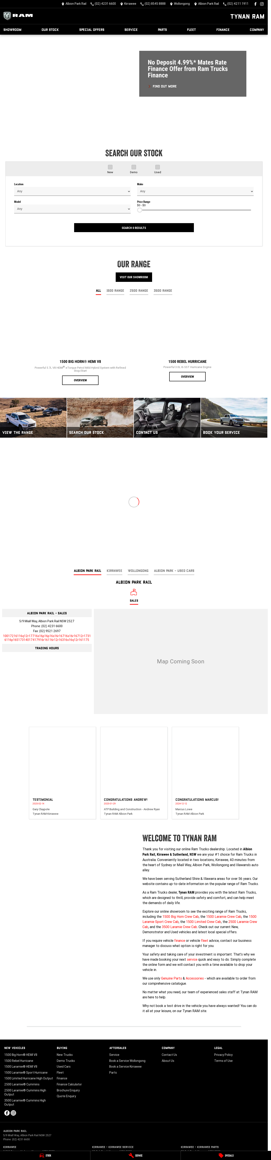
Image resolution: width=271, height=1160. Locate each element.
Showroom (12, 29)
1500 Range (115, 290)
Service (131, 29)
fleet (204, 940)
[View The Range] (33, 418)
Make (140, 184)
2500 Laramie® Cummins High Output (25, 1092)
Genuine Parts (171, 978)
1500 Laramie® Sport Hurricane (26, 1072)
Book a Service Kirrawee (125, 1066)
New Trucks (65, 1055)
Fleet (191, 29)
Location (18, 184)
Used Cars (63, 1066)
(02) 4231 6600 (52, 626)
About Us (168, 1061)
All (98, 290)
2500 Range (139, 290)
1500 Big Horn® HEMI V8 (20, 1055)
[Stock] (45, 1155)
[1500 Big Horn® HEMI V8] (80, 344)
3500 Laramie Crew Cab (179, 927)
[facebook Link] (255, 4)
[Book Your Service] (234, 418)
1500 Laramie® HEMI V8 (20, 1066)
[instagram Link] (262, 4)
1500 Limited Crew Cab (203, 922)
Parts (162, 29)
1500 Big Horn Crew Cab (180, 916)
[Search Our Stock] (100, 418)
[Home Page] (19, 16)
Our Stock (50, 29)
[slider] (139, 210)
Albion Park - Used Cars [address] (174, 570)
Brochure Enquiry (68, 1090)
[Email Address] (47, 638)
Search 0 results (134, 228)
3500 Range (163, 290)
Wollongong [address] (138, 570)
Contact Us (169, 1055)
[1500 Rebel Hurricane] (187, 342)
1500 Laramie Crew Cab (223, 916)
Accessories (195, 978)
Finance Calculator (69, 1084)
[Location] (134, 597)
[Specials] (226, 1155)
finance (179, 940)
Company (257, 29)
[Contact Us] (73, 4)
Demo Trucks (66, 1061)
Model (17, 201)
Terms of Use (223, 1061)
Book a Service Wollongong (127, 1061)
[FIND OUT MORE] (162, 85)
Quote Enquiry (66, 1096)
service (192, 959)
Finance (223, 29)
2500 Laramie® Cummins (21, 1084)
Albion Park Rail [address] (87, 570)
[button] (134, 85)
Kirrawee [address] (114, 570)
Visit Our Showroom (134, 277)
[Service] (135, 1155)
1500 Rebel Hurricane (18, 1061)
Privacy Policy (223, 1055)
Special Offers (91, 29)
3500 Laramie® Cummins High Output (25, 1102)
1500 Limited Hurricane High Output (28, 1078)
